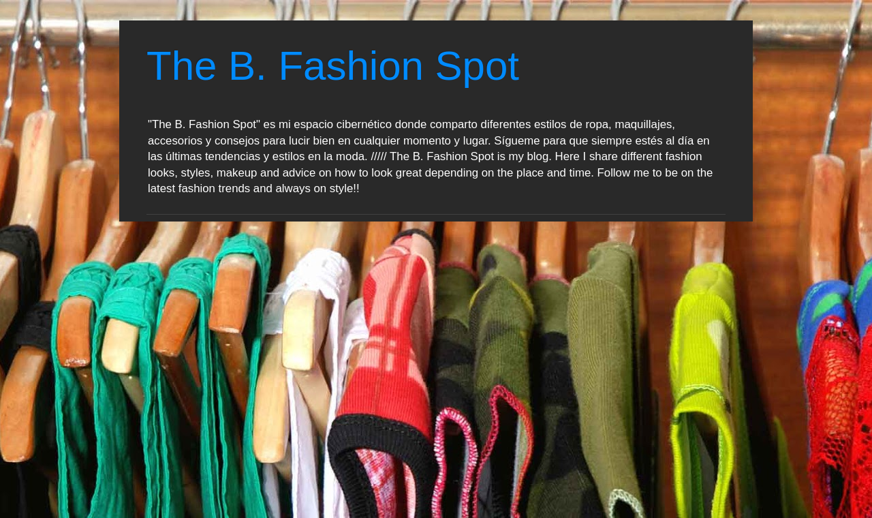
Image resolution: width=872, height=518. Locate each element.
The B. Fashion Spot (332, 66)
